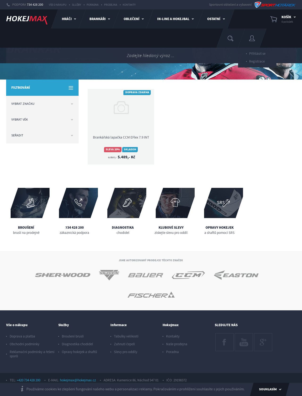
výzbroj (48, 59)
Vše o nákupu (58, 5)
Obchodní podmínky (24, 344)
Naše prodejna (176, 344)
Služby (76, 5)
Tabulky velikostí (126, 336)
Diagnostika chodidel (77, 344)
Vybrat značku (42, 104)
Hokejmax (171, 325)
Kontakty (129, 5)
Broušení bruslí (73, 336)
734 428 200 (35, 5)
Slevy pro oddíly (125, 352)
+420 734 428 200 (28, 380)
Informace (118, 325)
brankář (31, 59)
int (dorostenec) (87, 59)
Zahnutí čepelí (124, 344)
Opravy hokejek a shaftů (79, 352)
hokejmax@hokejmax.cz (78, 380)
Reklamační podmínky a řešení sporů (32, 354)
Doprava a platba (22, 336)
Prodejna (110, 5)
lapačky (64, 59)
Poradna (93, 5)
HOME (13, 59)
